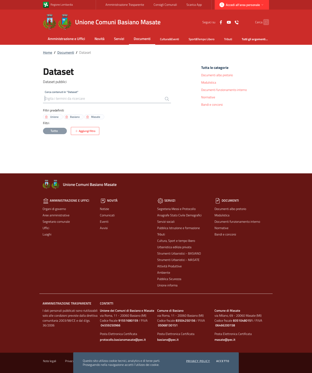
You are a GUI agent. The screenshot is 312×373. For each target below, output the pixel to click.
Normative (208, 97)
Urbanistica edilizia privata (174, 247)
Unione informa (167, 285)
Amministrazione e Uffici (66, 38)
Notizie (104, 208)
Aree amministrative (56, 215)
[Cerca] (264, 22)
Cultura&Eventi (169, 39)
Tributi (228, 39)
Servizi (119, 38)
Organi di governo (54, 208)
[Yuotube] (221, 22)
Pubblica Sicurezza (169, 278)
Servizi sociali (166, 221)
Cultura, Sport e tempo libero (176, 240)
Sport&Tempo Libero (201, 39)
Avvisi (104, 228)
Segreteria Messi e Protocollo (176, 208)
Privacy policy (198, 361)
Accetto (222, 361)
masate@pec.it (224, 339)
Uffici (46, 228)
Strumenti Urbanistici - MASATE (178, 259)
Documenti (142, 38)
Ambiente (163, 272)
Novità (99, 38)
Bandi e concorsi (212, 104)
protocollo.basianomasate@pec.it (123, 339)
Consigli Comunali (165, 4)
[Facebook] (213, 22)
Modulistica (208, 82)
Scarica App (194, 4)
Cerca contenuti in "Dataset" (61, 92)
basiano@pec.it (168, 339)
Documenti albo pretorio (217, 75)
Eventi (104, 221)
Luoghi (47, 234)
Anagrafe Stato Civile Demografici (179, 215)
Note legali (49, 361)
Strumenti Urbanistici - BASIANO (179, 253)
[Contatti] (229, 22)
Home (47, 52)
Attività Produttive (169, 266)
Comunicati (107, 215)
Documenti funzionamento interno (224, 89)
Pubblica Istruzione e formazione (178, 228)
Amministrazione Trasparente (124, 4)
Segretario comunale (56, 221)
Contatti (106, 303)
